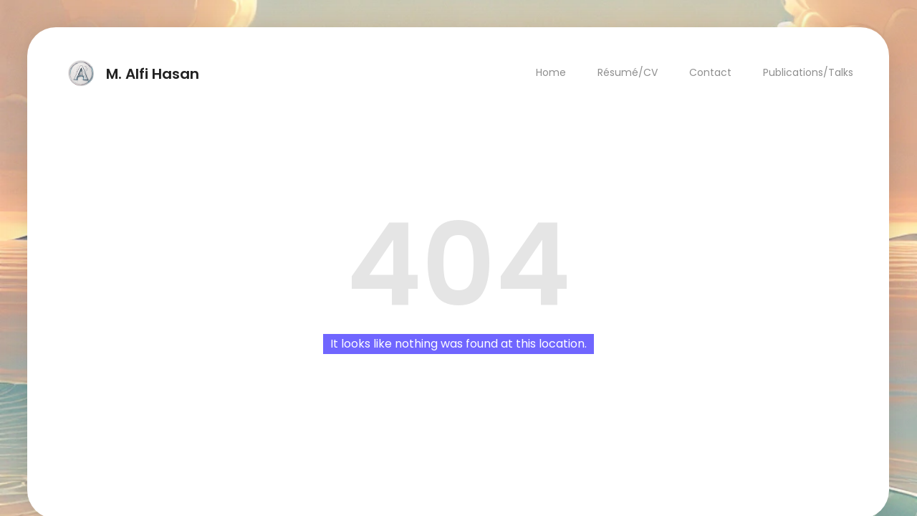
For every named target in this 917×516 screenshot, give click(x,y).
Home (552, 72)
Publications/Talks (809, 72)
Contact (711, 72)
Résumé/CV (628, 72)
